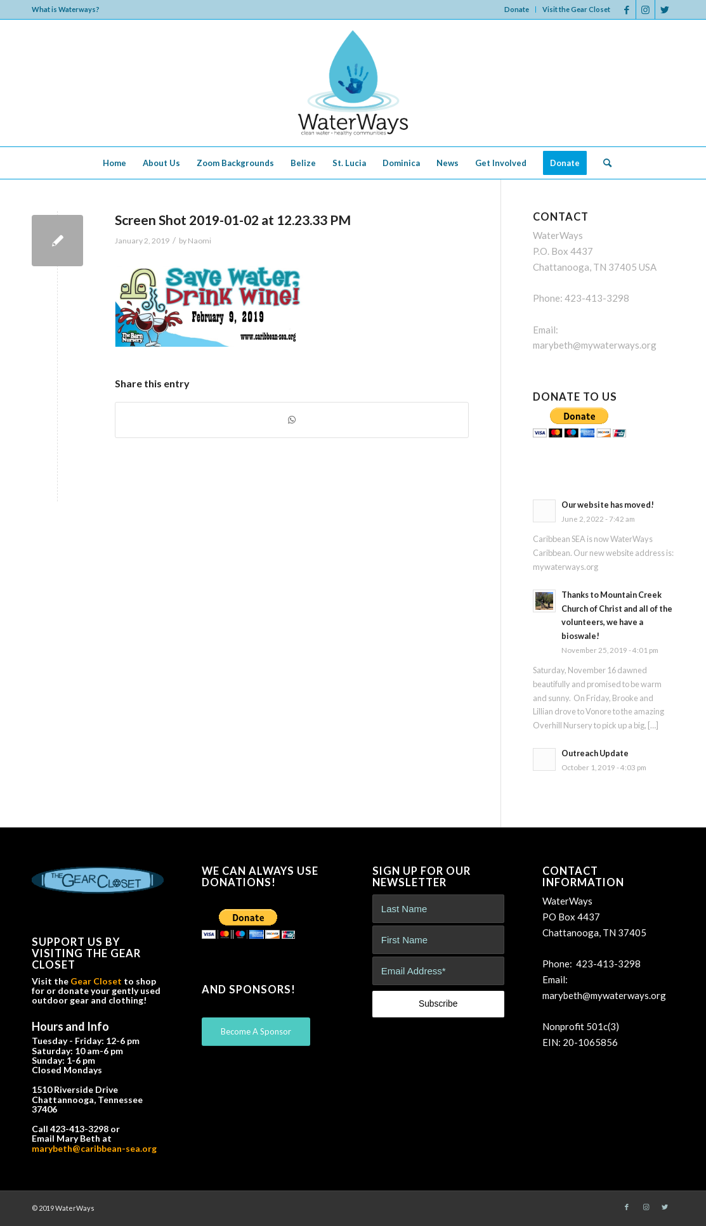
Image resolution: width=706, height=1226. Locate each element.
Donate (516, 9)
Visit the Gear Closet (576, 9)
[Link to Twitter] (664, 9)
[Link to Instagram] (645, 9)
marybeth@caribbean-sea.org (94, 1148)
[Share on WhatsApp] (291, 420)
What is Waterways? (66, 9)
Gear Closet (96, 981)
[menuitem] (517, 9)
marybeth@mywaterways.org (595, 345)
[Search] (603, 163)
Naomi (199, 240)
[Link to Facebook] (626, 9)
